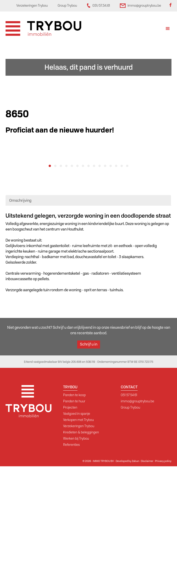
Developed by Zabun (127, 579)
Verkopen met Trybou (78, 538)
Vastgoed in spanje (76, 532)
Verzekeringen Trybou (78, 545)
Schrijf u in (88, 463)
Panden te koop (74, 514)
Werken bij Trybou (76, 557)
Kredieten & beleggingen (81, 551)
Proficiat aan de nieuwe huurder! (60, 130)
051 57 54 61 (129, 514)
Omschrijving (20, 319)
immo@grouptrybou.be (137, 520)
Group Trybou (130, 526)
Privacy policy (163, 579)
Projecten (70, 526)
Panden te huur (74, 520)
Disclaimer (147, 579)
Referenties (71, 563)
